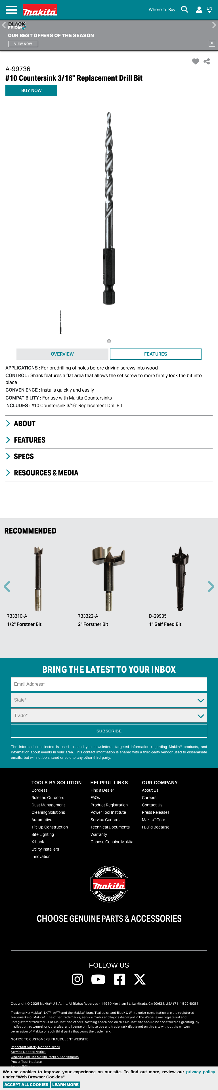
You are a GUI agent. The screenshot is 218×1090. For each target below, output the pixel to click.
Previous (4, 25)
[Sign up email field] (109, 684)
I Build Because (155, 827)
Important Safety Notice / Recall (35, 1047)
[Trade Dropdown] (109, 715)
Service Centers (105, 819)
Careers (149, 797)
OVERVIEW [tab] (62, 354)
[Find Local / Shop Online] (162, 10)
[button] (209, 10)
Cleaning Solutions (48, 812)
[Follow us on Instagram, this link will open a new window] (77, 979)
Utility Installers (45, 849)
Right (214, 25)
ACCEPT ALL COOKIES (26, 1084)
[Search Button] (185, 10)
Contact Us (152, 805)
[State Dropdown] (109, 700)
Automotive (42, 819)
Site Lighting (43, 834)
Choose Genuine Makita (112, 841)
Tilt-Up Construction (50, 827)
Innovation (41, 856)
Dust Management (48, 805)
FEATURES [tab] (155, 354)
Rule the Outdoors (48, 797)
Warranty (99, 834)
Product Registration (109, 805)
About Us (150, 790)
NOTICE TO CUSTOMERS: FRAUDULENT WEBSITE (50, 1039)
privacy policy (200, 1071)
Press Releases (155, 812)
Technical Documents (110, 827)
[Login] (199, 10)
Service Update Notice (28, 1052)
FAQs (95, 797)
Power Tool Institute (108, 812)
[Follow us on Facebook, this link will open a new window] (119, 979)
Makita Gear (153, 819)
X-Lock (38, 841)
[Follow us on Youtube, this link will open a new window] (98, 979)
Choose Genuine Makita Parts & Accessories (45, 1057)
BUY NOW (31, 91)
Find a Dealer (102, 790)
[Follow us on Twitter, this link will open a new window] (139, 979)
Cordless (39, 790)
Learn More (65, 1084)
